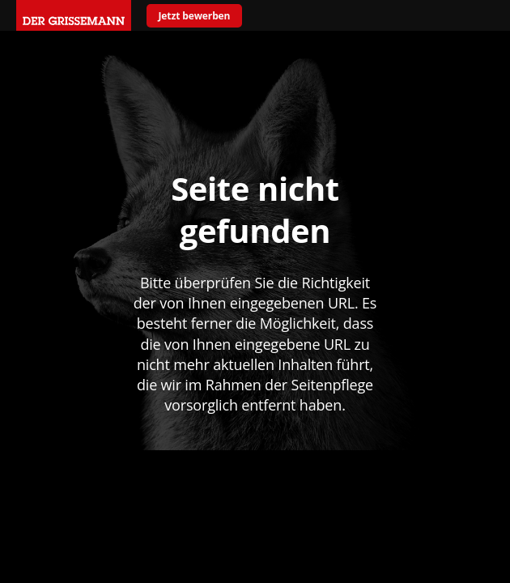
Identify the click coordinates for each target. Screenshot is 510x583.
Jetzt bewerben (195, 16)
